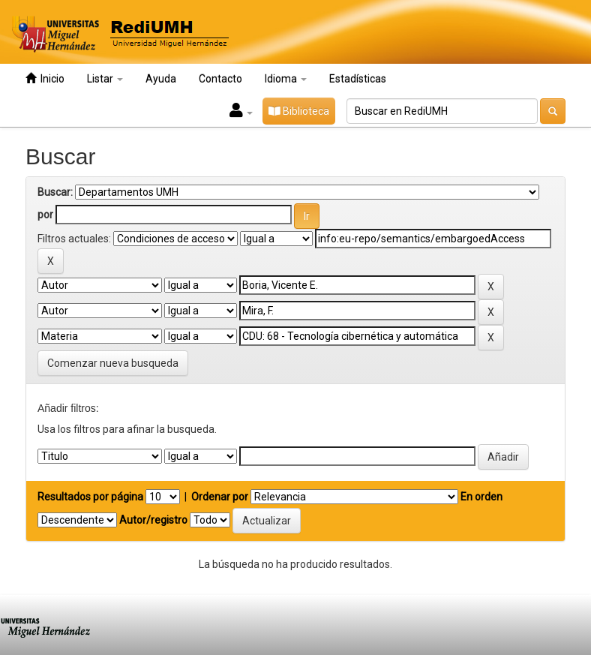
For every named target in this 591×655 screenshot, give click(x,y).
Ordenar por (219, 497)
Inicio (45, 78)
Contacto (220, 79)
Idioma (286, 79)
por (45, 215)
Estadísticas (357, 79)
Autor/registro (153, 520)
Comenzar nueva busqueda (112, 363)
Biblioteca (298, 111)
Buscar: (55, 192)
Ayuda (161, 79)
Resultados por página (90, 497)
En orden (481, 497)
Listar (105, 79)
